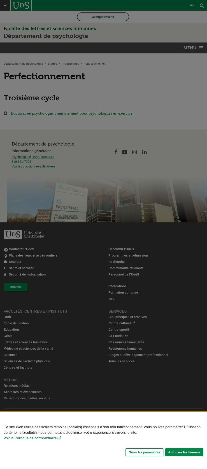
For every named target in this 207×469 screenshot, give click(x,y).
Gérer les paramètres (144, 452)
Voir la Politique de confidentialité (30, 438)
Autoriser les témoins (184, 452)
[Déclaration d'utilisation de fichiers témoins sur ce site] (103, 440)
